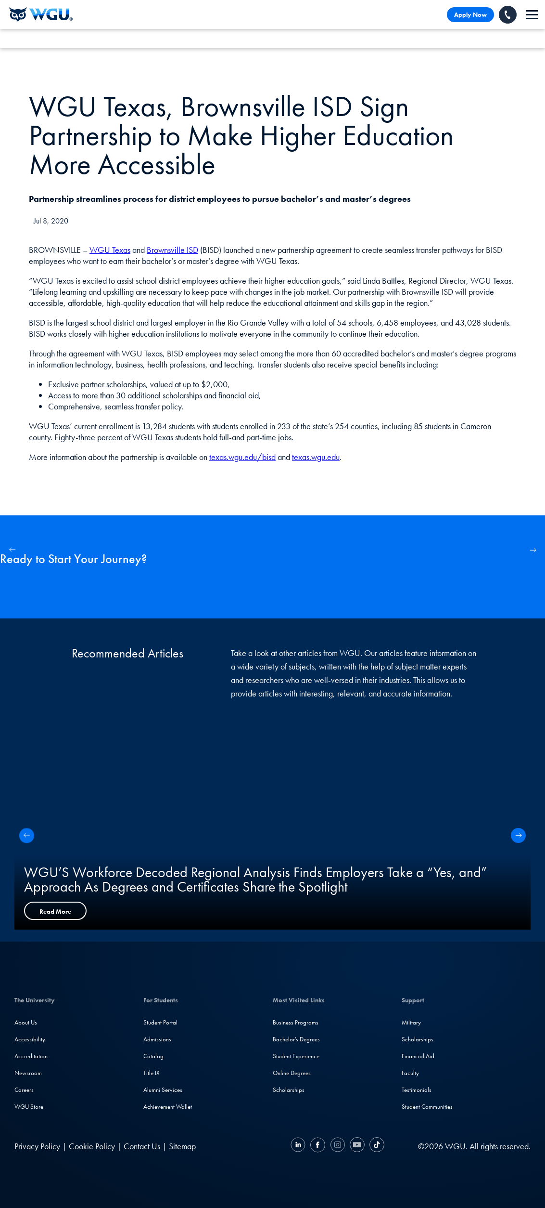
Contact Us (142, 1146)
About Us (25, 1022)
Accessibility (29, 1039)
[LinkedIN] (299, 1146)
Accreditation (31, 1056)
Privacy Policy (37, 1146)
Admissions (157, 1039)
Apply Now (470, 15)
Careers (24, 1090)
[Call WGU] (508, 15)
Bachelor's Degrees (296, 1039)
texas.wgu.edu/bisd (242, 456)
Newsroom (28, 1073)
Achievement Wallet (167, 1107)
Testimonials (416, 1090)
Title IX (151, 1073)
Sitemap (182, 1146)
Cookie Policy (92, 1146)
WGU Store (28, 1107)
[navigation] (532, 14)
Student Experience (296, 1056)
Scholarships (288, 1090)
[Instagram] (337, 1146)
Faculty (410, 1073)
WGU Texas (109, 249)
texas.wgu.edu (316, 456)
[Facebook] (318, 1146)
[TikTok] (375, 1146)
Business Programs (295, 1022)
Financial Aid (418, 1056)
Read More (55, 911)
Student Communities (427, 1107)
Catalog (153, 1056)
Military (411, 1022)
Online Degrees (292, 1073)
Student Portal (160, 1022)
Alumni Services (162, 1090)
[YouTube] (357, 1146)
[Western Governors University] (41, 14)
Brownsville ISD (172, 249)
